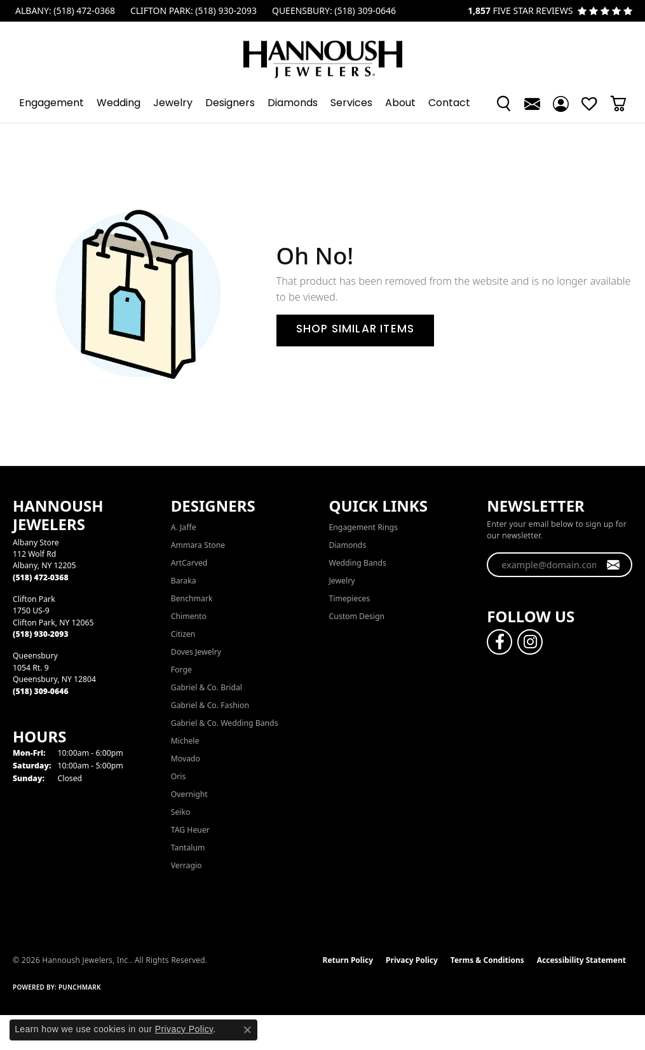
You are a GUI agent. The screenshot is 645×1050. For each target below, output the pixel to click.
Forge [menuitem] (181, 669)
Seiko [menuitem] (181, 812)
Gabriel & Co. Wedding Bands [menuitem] (224, 723)
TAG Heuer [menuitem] (190, 829)
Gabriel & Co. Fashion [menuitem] (210, 705)
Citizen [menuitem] (183, 634)
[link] (64, 11)
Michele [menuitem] (185, 740)
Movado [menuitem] (185, 758)
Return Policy (348, 960)
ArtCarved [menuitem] (189, 562)
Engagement (51, 103)
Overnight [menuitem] (189, 794)
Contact (449, 103)
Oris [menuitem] (178, 776)
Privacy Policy (412, 960)
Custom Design (357, 616)
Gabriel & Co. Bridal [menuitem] (206, 687)
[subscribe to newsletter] (613, 565)
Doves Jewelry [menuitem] (196, 651)
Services (351, 103)
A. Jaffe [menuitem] (183, 527)
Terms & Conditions (487, 960)
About (400, 103)
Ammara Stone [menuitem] (198, 545)
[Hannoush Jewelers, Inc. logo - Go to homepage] (322, 53)
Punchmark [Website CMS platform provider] (79, 987)
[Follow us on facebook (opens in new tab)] (499, 642)
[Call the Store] (41, 577)
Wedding (118, 103)
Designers (230, 103)
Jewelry (173, 103)
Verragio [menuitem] (186, 865)
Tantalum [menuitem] (188, 847)
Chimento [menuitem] (189, 616)
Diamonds (293, 103)
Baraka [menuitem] (183, 580)
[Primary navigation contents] (322, 104)
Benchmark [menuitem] (192, 598)
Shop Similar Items (355, 330)
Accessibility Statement (581, 960)
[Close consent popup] (247, 1029)
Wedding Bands (357, 562)
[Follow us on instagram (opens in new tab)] (530, 642)
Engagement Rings (363, 527)
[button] (503, 103)
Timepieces (349, 598)
